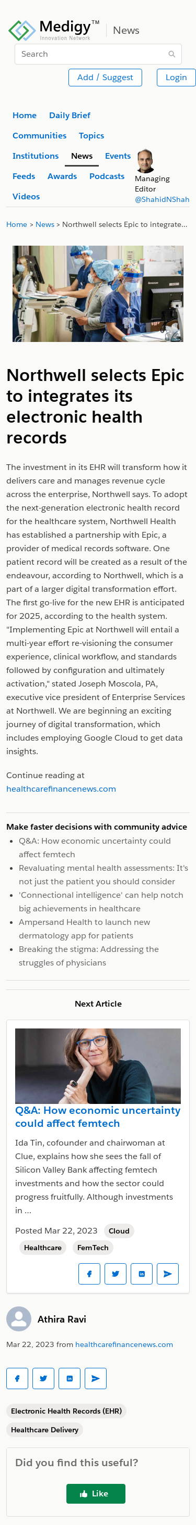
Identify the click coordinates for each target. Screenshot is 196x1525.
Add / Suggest (105, 77)
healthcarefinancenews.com (124, 1344)
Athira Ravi (62, 1319)
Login (176, 77)
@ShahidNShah (162, 199)
